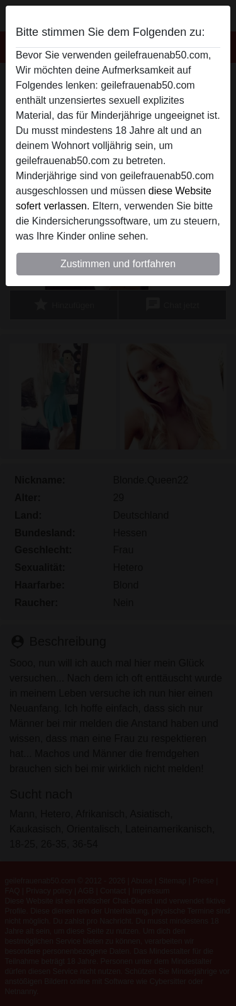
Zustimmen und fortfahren (118, 263)
